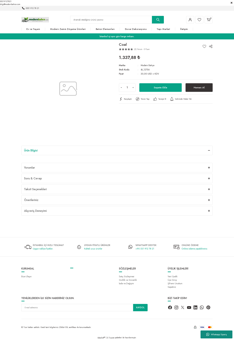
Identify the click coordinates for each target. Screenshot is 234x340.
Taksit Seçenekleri (35, 189)
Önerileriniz (31, 200)
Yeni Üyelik (172, 276)
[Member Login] (189, 20)
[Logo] (35, 19)
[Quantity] (127, 87)
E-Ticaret (110, 337)
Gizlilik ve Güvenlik (128, 280)
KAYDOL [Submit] (140, 307)
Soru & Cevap (33, 178)
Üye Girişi (172, 280)
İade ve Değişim (126, 283)
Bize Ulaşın (26, 276)
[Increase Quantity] (133, 87)
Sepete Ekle (160, 87)
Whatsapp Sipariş (216, 334)
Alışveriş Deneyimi (35, 211)
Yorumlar (29, 168)
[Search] (117, 20)
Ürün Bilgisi (31, 150)
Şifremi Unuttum (175, 283)
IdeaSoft (101, 337)
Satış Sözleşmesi (126, 276)
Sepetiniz (172, 287)
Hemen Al (199, 87)
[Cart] (208, 20)
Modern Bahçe (147, 65)
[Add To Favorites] (204, 46)
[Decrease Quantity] (121, 87)
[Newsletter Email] (84, 307)
